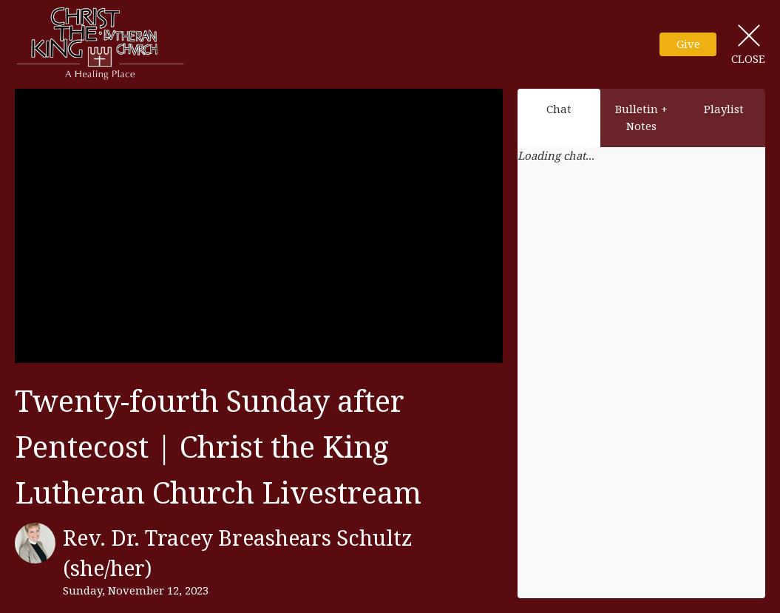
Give (688, 43)
